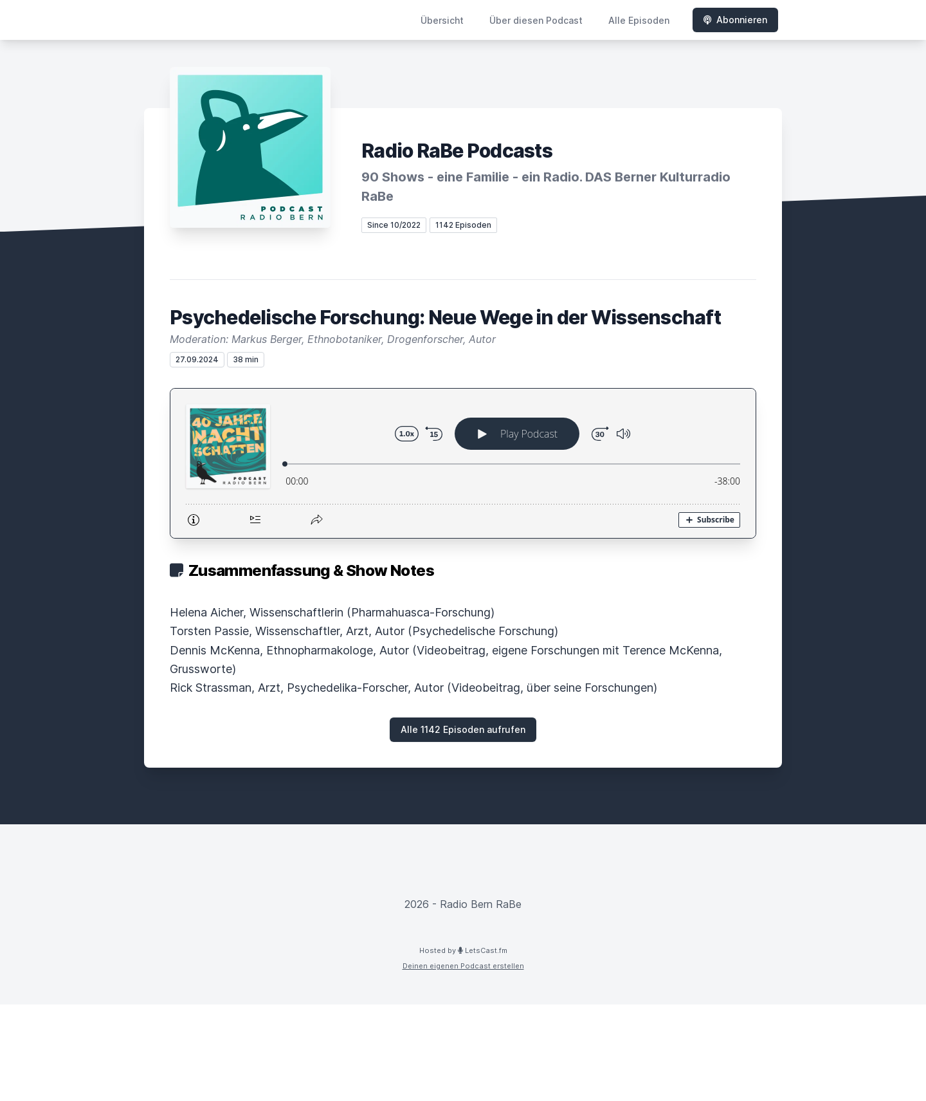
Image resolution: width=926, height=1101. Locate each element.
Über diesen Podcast (536, 20)
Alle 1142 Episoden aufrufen (463, 729)
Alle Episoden (638, 20)
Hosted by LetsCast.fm (463, 950)
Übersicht (442, 20)
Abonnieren (735, 19)
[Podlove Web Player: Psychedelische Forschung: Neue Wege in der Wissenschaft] (463, 463)
